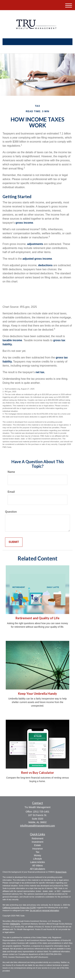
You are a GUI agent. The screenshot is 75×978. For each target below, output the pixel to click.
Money (37, 855)
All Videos (37, 865)
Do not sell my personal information (44, 910)
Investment (37, 842)
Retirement (37, 838)
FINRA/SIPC (15, 924)
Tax (37, 852)
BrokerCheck (61, 872)
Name (11, 471)
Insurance (37, 848)
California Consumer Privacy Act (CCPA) (19, 908)
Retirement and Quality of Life (37, 618)
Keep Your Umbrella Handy (37, 693)
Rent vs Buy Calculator (37, 772)
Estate (37, 845)
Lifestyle (37, 858)
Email (11, 491)
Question (11, 511)
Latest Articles (37, 862)
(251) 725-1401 (37, 47)
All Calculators (37, 869)
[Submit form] (13, 542)
